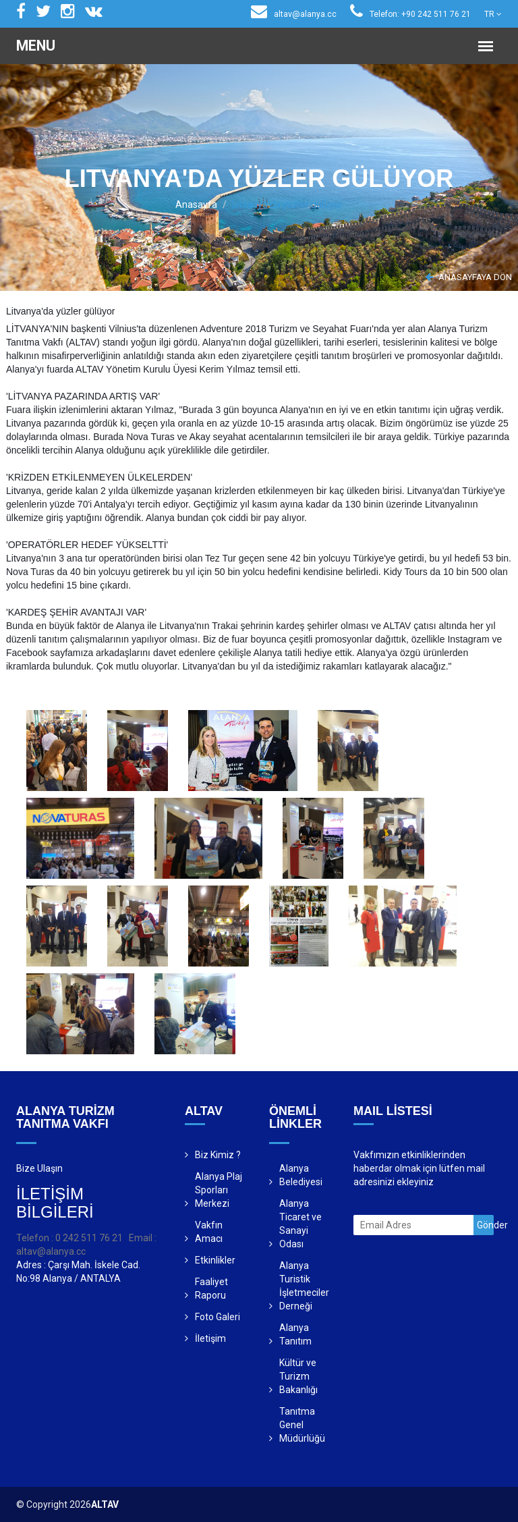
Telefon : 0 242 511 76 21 (69, 1237)
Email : (142, 1237)
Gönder (485, 1225)
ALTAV (105, 1504)
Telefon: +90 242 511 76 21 (410, 14)
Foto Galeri (217, 1316)
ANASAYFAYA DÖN (469, 277)
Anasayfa (196, 204)
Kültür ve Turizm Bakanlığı (298, 1376)
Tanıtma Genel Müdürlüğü (302, 1425)
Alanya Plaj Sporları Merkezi (218, 1190)
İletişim (210, 1338)
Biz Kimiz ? (218, 1154)
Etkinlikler (215, 1260)
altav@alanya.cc (294, 14)
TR (493, 14)
